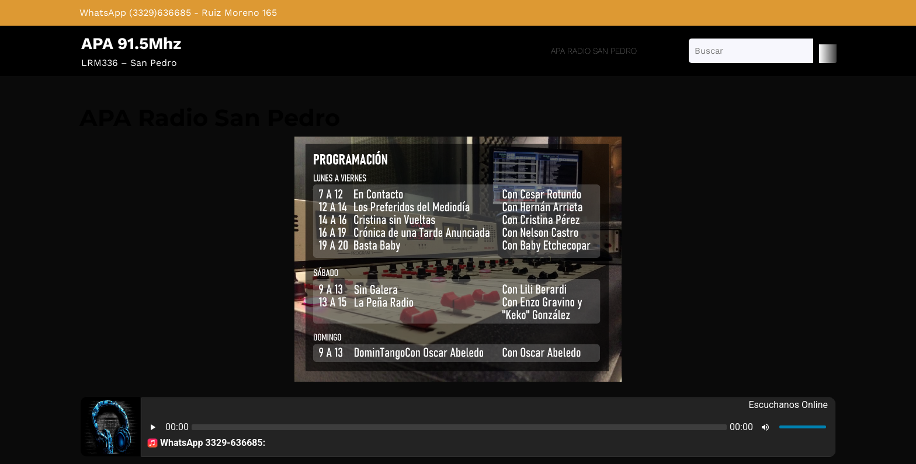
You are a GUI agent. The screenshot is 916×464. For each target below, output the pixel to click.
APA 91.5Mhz (131, 43)
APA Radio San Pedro (594, 50)
